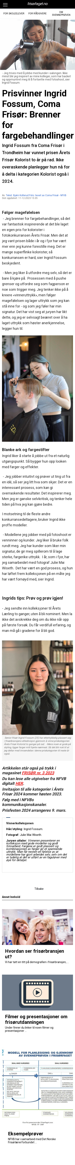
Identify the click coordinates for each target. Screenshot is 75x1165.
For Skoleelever (13, 13)
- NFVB (62, 195)
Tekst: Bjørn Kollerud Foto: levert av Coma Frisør (32, 195)
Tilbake (39, 888)
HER (19, 783)
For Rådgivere (37, 13)
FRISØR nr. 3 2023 (38, 772)
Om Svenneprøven (61, 13)
